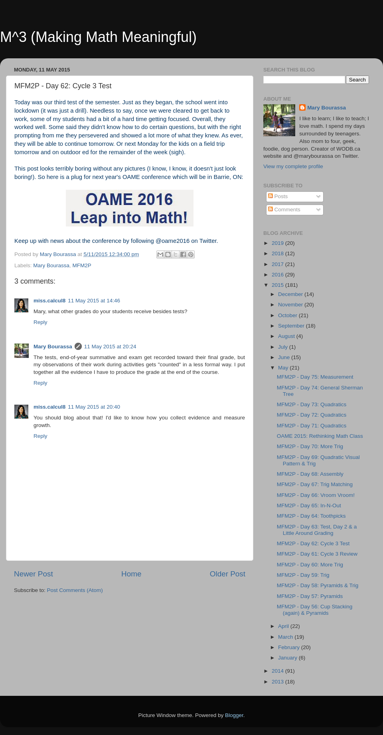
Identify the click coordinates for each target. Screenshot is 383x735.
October (288, 315)
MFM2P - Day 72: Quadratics (312, 415)
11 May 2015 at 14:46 (94, 301)
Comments (284, 210)
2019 (278, 243)
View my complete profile (293, 166)
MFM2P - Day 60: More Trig (310, 565)
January (288, 658)
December (291, 294)
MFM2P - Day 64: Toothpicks (311, 516)
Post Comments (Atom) (75, 590)
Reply (40, 322)
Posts (278, 196)
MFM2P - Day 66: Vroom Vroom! (316, 495)
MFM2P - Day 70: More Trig (310, 446)
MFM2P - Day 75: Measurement (315, 377)
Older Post (227, 574)
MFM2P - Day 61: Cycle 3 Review (317, 554)
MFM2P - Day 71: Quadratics (312, 426)
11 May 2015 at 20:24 (110, 347)
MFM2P (82, 265)
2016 (278, 275)
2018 (278, 253)
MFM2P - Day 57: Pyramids (310, 596)
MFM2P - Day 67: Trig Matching (315, 484)
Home (131, 574)
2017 (278, 264)
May (284, 368)
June (284, 357)
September (292, 326)
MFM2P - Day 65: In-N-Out (309, 506)
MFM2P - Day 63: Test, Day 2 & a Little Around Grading (317, 530)
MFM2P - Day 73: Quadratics (312, 404)
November (291, 305)
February (289, 647)
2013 (278, 682)
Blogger (234, 715)
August (287, 336)
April (284, 626)
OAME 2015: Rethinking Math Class (320, 436)
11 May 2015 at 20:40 (94, 407)
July (283, 347)
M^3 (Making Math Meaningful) (98, 37)
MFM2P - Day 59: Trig (303, 575)
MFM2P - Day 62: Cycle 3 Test (313, 543)
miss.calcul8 (49, 301)
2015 (278, 285)
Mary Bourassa (51, 265)
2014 (278, 671)
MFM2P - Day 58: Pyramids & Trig (318, 585)
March (286, 637)
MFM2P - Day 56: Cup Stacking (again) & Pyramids (315, 610)
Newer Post (33, 574)
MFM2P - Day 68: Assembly (310, 474)
